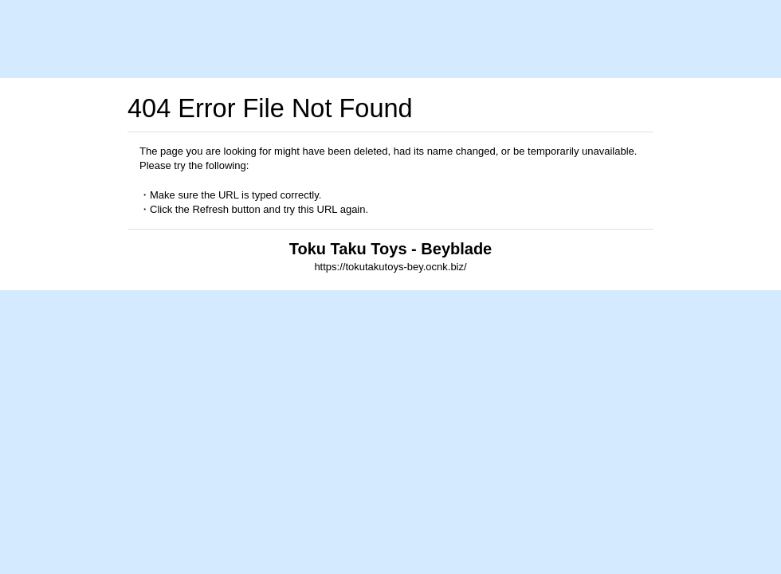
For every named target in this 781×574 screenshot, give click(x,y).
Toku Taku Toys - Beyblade (391, 249)
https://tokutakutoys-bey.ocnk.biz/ (390, 267)
